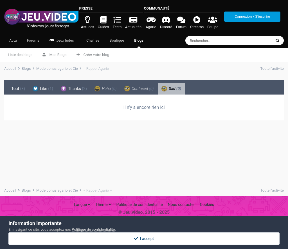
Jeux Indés (62, 40)
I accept (144, 238)
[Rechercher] (218, 40)
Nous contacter (181, 204)
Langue (82, 204)
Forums (33, 40)
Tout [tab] (18, 88)
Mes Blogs (54, 55)
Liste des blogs (20, 55)
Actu (13, 40)
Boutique (117, 40)
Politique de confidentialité (139, 204)
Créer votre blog (92, 55)
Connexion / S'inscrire (252, 16)
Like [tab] (43, 88)
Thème (103, 204)
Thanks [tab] (74, 88)
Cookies (207, 204)
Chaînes (93, 40)
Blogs (138, 43)
